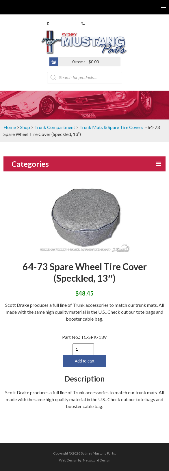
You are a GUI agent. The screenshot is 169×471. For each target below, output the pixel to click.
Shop (25, 127)
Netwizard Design (96, 460)
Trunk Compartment (54, 127)
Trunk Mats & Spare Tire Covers (111, 127)
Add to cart (84, 361)
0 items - (85, 61)
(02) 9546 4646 (99, 23)
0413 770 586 (62, 23)
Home (9, 127)
